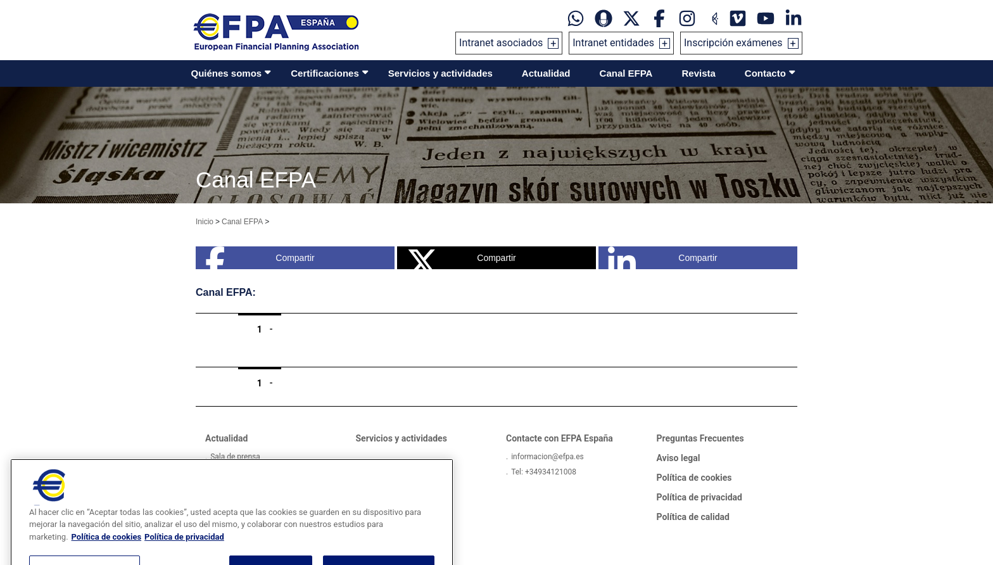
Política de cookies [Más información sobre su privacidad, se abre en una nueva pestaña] (107, 552)
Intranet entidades (613, 43)
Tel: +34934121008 (543, 471)
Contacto (765, 73)
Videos (222, 471)
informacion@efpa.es (547, 456)
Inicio (204, 221)
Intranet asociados (501, 43)
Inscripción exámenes (733, 43)
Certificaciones (325, 73)
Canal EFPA (626, 73)
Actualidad (546, 73)
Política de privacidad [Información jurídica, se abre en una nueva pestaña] (184, 552)
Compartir (260, 257)
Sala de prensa (235, 456)
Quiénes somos (226, 73)
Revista (698, 73)
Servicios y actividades (440, 73)
